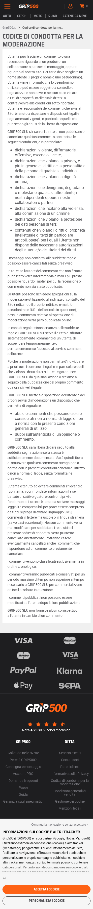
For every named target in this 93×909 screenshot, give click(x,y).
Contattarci (70, 759)
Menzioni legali (70, 808)
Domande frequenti (23, 780)
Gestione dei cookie (70, 801)
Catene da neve (75, 16)
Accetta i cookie (47, 889)
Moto (37, 16)
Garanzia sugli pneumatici (23, 801)
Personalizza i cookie (46, 901)
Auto (7, 16)
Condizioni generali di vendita (70, 793)
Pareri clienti (69, 766)
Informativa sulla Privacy (70, 773)
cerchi (22, 16)
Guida (23, 794)
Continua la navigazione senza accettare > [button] (59, 824)
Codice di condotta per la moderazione (70, 782)
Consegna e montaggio (23, 766)
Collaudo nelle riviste (23, 752)
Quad (52, 16)
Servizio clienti (70, 752)
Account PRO (23, 773)
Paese (23, 787)
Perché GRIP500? (23, 759)
